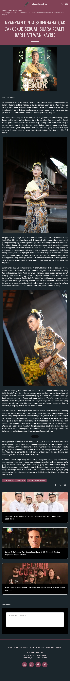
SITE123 (33, 658)
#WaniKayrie (21, 480)
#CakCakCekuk (8, 480)
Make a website (42, 658)
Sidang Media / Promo (15, 11)
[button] (3, 4)
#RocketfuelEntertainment (36, 480)
